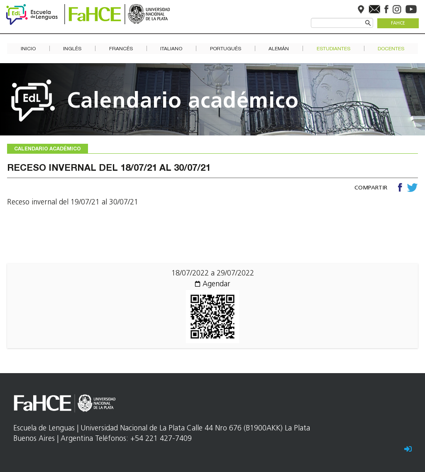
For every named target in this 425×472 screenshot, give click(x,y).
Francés (121, 49)
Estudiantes (333, 49)
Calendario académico (183, 102)
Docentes (391, 49)
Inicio (28, 49)
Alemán (279, 49)
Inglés (72, 49)
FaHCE (398, 23)
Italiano (171, 49)
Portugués (225, 49)
